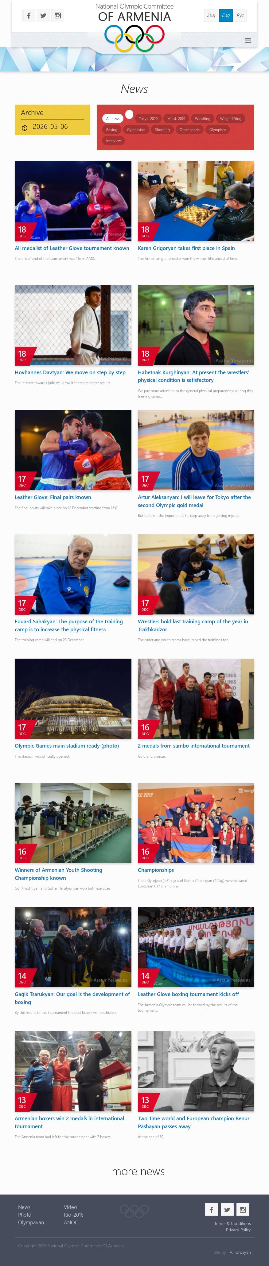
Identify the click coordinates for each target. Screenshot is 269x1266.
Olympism (217, 129)
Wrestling (202, 118)
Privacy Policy (238, 1230)
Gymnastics (136, 129)
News (24, 1206)
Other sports (190, 129)
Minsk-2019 (176, 118)
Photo (24, 1214)
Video (70, 1206)
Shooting (162, 129)
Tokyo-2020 (148, 118)
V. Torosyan (240, 1252)
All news (112, 118)
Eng (226, 15)
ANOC (71, 1222)
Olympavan (31, 1222)
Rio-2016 (74, 1214)
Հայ (211, 15)
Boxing (111, 129)
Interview (113, 140)
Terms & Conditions (232, 1223)
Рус (240, 15)
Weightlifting (230, 118)
